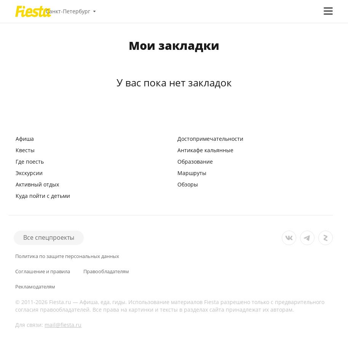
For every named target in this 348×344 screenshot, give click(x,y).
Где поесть (30, 161)
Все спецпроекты (48, 237)
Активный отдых (37, 184)
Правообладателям (106, 271)
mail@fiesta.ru (63, 324)
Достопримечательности (210, 138)
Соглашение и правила (42, 271)
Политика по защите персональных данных (67, 256)
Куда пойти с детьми (43, 195)
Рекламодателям (35, 286)
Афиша (25, 138)
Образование (195, 161)
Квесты (25, 150)
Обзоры (187, 184)
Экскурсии (29, 173)
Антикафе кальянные (205, 150)
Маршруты (191, 173)
